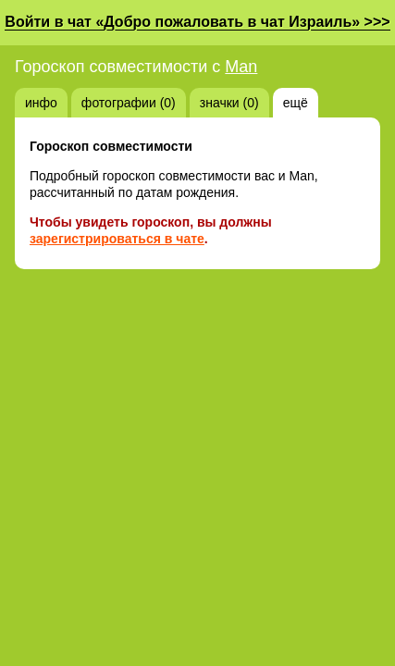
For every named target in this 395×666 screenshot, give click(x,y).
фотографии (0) (128, 102)
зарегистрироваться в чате (117, 238)
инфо (41, 102)
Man (241, 66)
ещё (295, 102)
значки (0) (229, 102)
